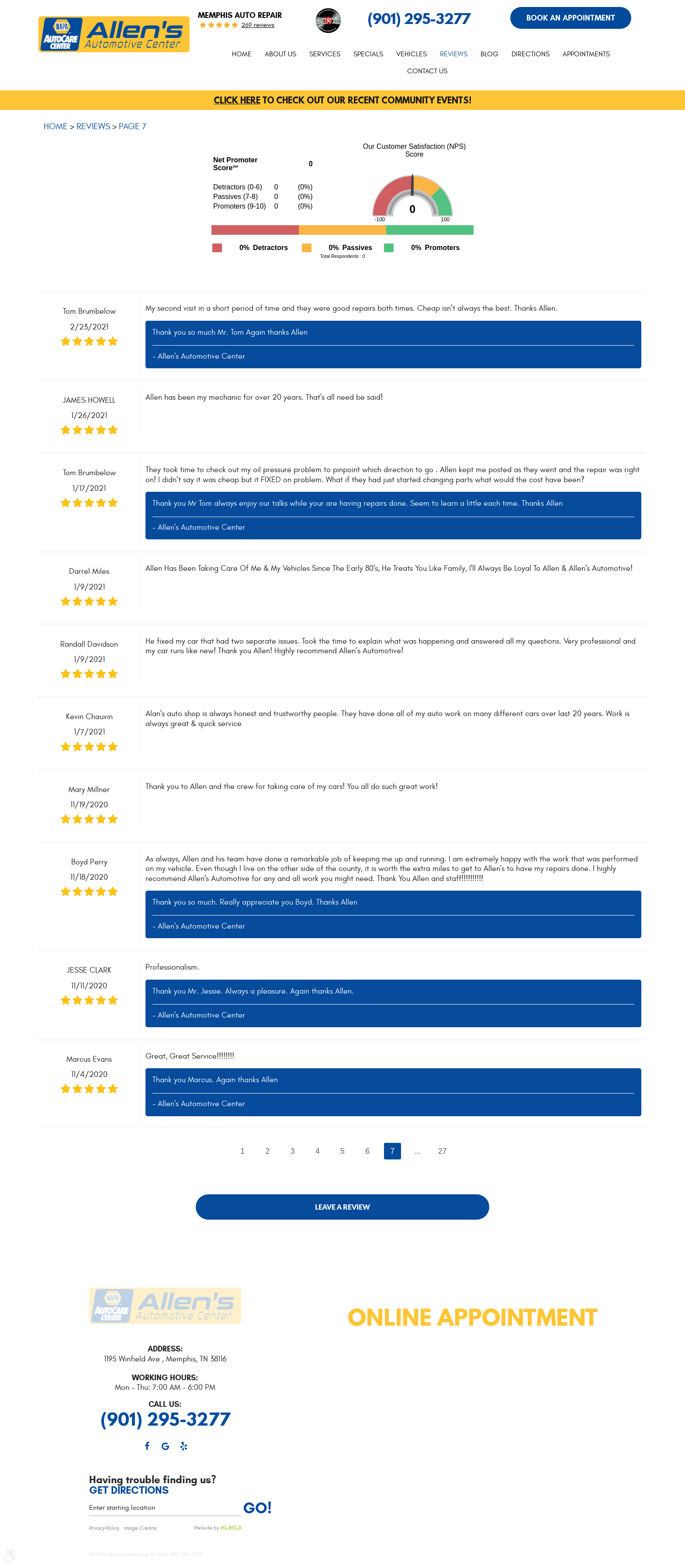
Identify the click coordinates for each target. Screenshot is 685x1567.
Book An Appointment (570, 18)
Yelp (183, 1446)
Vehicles (411, 54)
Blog (489, 54)
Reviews (453, 54)
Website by (217, 1528)
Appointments (586, 54)
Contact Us (427, 71)
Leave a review (342, 1207)
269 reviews (257, 25)
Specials (368, 54)
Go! (257, 1508)
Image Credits (140, 1528)
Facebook (146, 1446)
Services (324, 54)
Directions (531, 54)
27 (442, 1151)
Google (165, 1446)
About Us (280, 54)
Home (242, 54)
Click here (237, 100)
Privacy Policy (104, 1528)
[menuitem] (242, 54)
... (417, 1151)
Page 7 (132, 126)
